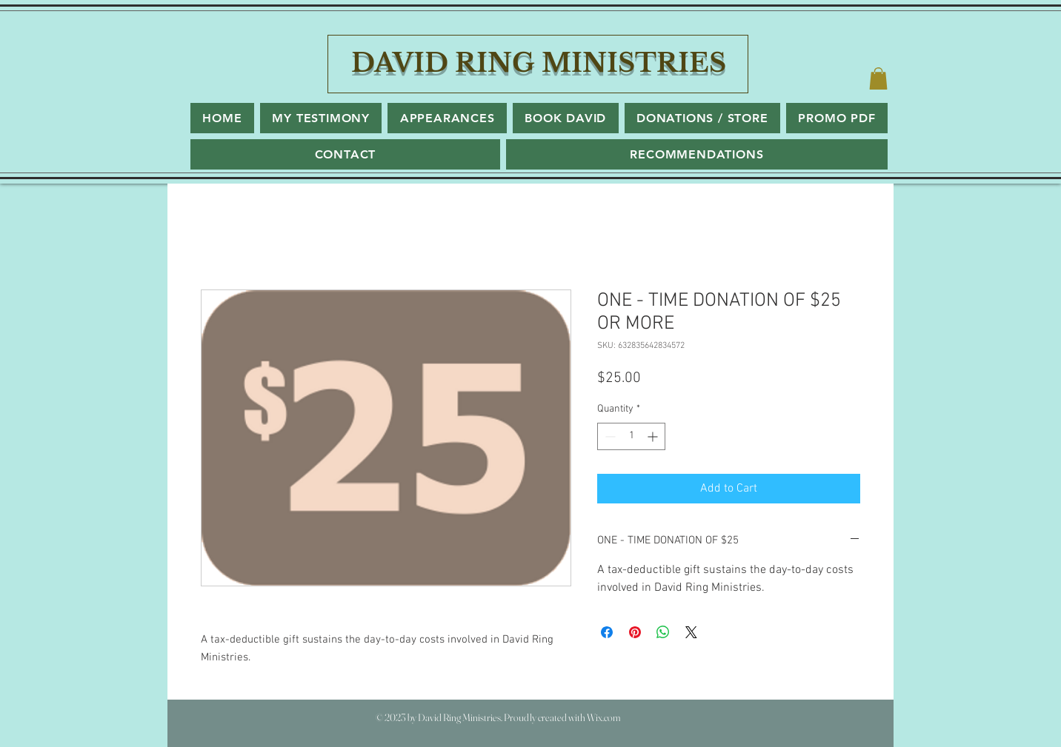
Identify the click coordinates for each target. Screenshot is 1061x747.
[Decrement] (608, 436)
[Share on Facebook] (607, 632)
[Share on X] (691, 632)
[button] (878, 78)
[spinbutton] (631, 436)
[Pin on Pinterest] (635, 632)
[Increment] (654, 436)
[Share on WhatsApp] (663, 632)
